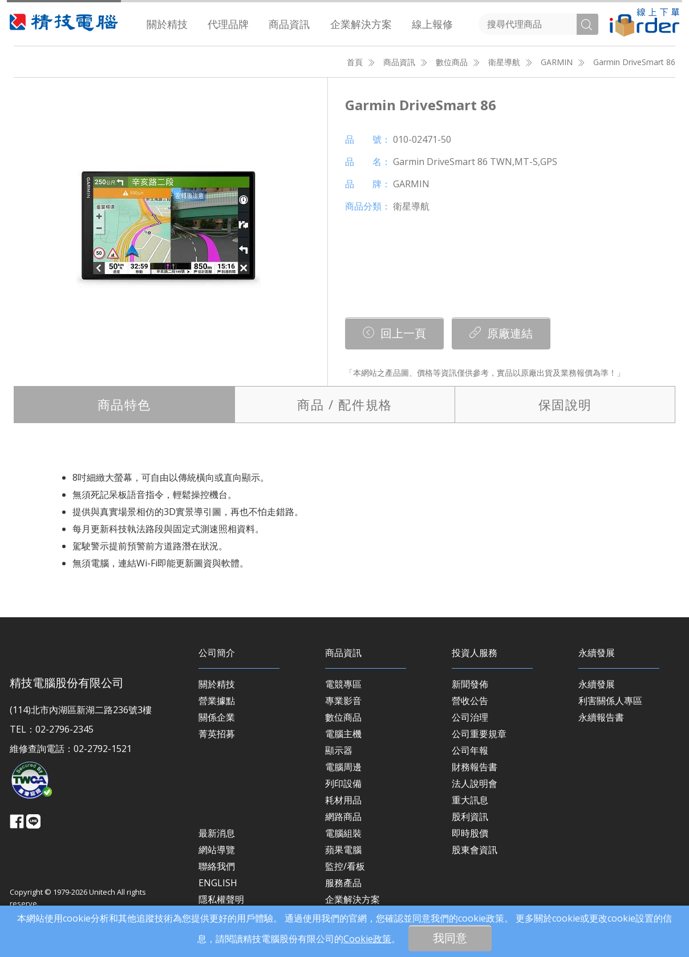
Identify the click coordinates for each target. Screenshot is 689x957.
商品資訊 (289, 24)
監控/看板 (345, 866)
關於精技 (167, 24)
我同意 (450, 938)
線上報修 (432, 24)
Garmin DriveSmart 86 (634, 62)
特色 (124, 404)
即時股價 (470, 833)
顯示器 (338, 750)
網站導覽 (216, 849)
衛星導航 (504, 62)
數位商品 (452, 62)
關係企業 (216, 717)
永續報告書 (601, 717)
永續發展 (596, 684)
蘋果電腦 (343, 849)
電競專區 (343, 684)
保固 (565, 404)
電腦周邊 (343, 767)
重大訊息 (470, 800)
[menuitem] (167, 24)
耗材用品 (343, 800)
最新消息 (216, 833)
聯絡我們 (216, 866)
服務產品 (343, 882)
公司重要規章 (479, 733)
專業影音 (343, 700)
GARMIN (557, 62)
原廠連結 (501, 333)
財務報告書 (474, 767)
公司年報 (470, 750)
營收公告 (470, 700)
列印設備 (343, 783)
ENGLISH (217, 882)
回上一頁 (394, 333)
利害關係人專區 (610, 700)
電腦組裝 (343, 833)
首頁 (355, 62)
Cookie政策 (367, 938)
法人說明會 (474, 783)
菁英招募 (216, 733)
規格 (344, 404)
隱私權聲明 (221, 899)
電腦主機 (343, 733)
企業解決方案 (361, 24)
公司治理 (470, 717)
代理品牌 (228, 24)
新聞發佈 (470, 684)
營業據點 (216, 700)
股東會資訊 (474, 849)
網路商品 (343, 816)
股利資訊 (470, 816)
